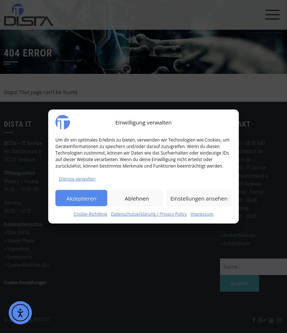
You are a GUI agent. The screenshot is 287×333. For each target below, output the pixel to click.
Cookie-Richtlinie (90, 214)
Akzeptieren (81, 198)
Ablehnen (137, 198)
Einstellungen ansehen (199, 198)
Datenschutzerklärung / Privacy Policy (149, 214)
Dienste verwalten (77, 179)
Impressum (201, 214)
